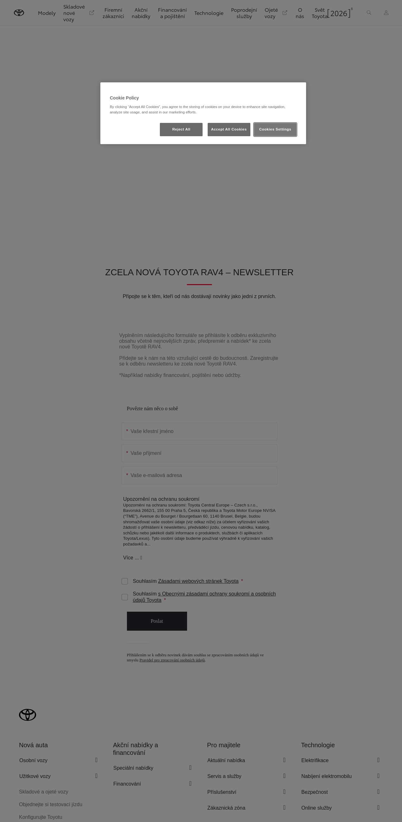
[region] (203, 113)
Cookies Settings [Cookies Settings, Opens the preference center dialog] (275, 129)
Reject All (181, 129)
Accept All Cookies (229, 129)
